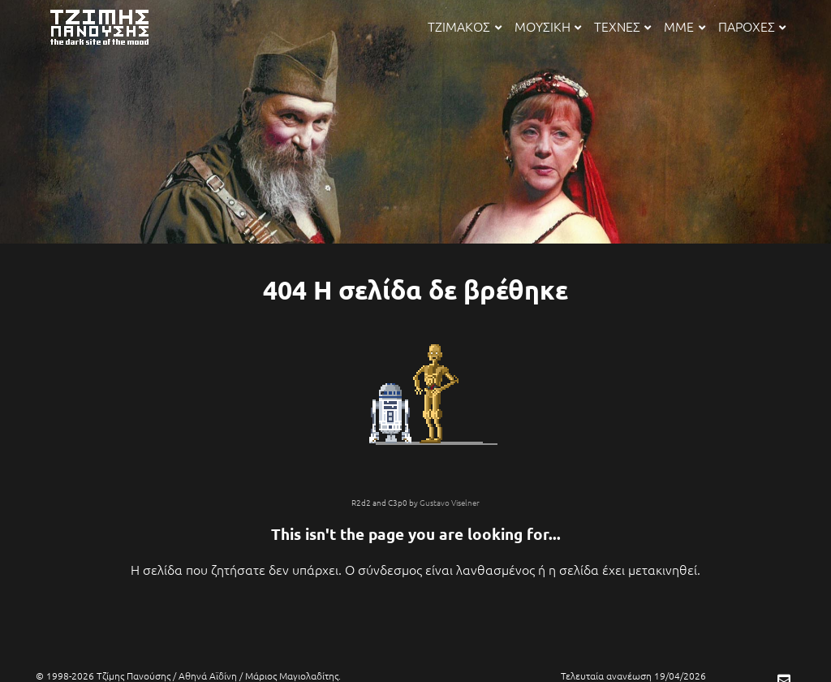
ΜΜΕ (684, 26)
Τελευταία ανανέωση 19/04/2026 (633, 675)
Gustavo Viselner (450, 502)
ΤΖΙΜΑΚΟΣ (464, 26)
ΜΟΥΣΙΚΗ (548, 26)
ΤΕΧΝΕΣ (622, 26)
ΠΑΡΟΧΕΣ (752, 26)
